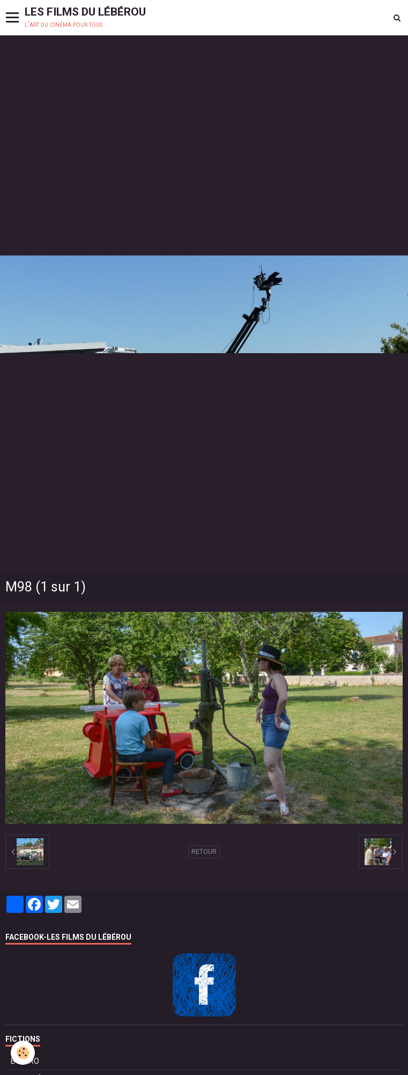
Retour (204, 851)
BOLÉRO (25, 1061)
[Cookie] (23, 1053)
